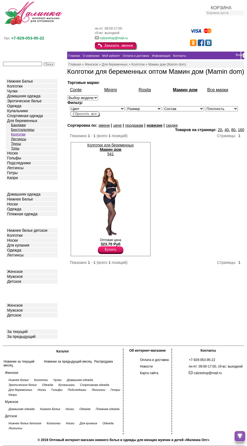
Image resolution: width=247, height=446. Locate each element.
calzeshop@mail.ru (114, 38)
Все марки (217, 89)
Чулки (12, 91)
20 (220, 130)
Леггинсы (18, 139)
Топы (15, 148)
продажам (134, 125)
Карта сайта (149, 373)
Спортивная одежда (25, 116)
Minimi (110, 89)
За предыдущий (21, 336)
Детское (14, 221)
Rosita (144, 89)
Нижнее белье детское (27, 230)
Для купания (18, 245)
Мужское (15, 276)
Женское (15, 271)
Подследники (19, 163)
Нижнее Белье (20, 81)
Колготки (14, 86)
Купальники (17, 111)
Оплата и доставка (154, 360)
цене (117, 125)
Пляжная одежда (22, 214)
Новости (146, 366)
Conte (76, 89)
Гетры (12, 173)
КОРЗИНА (221, 7)
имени (104, 125)
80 (233, 130)
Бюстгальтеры (22, 130)
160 (241, 130)
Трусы (16, 144)
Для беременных (22, 120)
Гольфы (14, 158)
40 (227, 130)
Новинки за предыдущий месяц (68, 361)
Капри (12, 178)
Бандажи (18, 125)
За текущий (17, 331)
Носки (12, 153)
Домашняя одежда (23, 96)
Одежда (14, 106)
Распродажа (103, 361)
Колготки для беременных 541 (110, 149)
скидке (172, 125)
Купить (111, 249)
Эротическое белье (24, 101)
